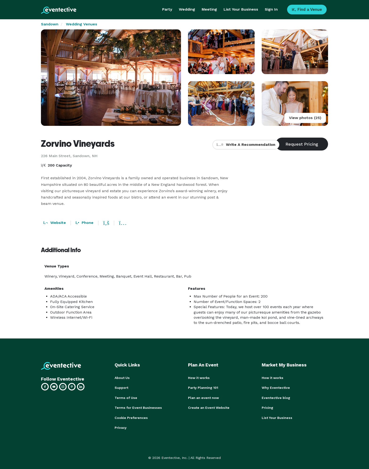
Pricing (267, 407)
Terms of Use (126, 397)
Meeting (209, 9)
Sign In (271, 9)
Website (54, 222)
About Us (122, 378)
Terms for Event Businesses (138, 407)
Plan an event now (203, 397)
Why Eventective (276, 388)
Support (121, 388)
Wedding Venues (81, 24)
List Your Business (241, 9)
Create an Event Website (208, 407)
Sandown (49, 24)
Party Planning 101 (203, 388)
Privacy (121, 427)
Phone (84, 222)
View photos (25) (305, 117)
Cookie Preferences (131, 417)
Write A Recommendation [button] (246, 144)
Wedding (187, 9)
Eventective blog (276, 397)
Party (167, 9)
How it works (199, 378)
